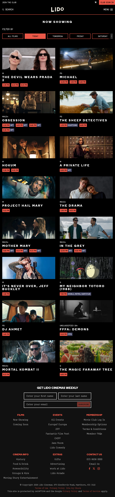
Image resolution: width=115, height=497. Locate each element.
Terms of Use (41, 488)
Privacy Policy (57, 488)
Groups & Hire (20, 473)
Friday (80, 36)
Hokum (9, 165)
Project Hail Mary (22, 205)
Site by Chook (73, 488)
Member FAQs (94, 433)
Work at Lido (57, 468)
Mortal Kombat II (20, 369)
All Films (13, 36)
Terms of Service (91, 491)
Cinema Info (21, 454)
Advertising (57, 463)
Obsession (13, 120)
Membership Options (94, 424)
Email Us (94, 463)
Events (57, 415)
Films (20, 415)
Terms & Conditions (94, 429)
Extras (57, 454)
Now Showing (20, 419)
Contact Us (94, 454)
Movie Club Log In (94, 419)
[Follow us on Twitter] (94, 468)
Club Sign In (107, 2)
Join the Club (9, 2)
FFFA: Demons (74, 329)
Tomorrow (58, 36)
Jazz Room (57, 442)
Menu (108, 9)
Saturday (102, 36)
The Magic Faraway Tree (86, 369)
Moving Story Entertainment (20, 477)
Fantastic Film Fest (57, 433)
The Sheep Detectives (84, 120)
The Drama (71, 205)
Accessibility (21, 468)
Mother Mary (16, 246)
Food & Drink (20, 463)
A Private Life (75, 165)
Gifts (58, 459)
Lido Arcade (58, 473)
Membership (94, 415)
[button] (112, 36)
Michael (69, 77)
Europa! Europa (57, 424)
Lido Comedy (57, 447)
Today (35, 36)
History (20, 459)
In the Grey (72, 246)
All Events (57, 419)
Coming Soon (20, 424)
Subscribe (83, 404)
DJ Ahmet (12, 329)
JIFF (57, 429)
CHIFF (58, 438)
